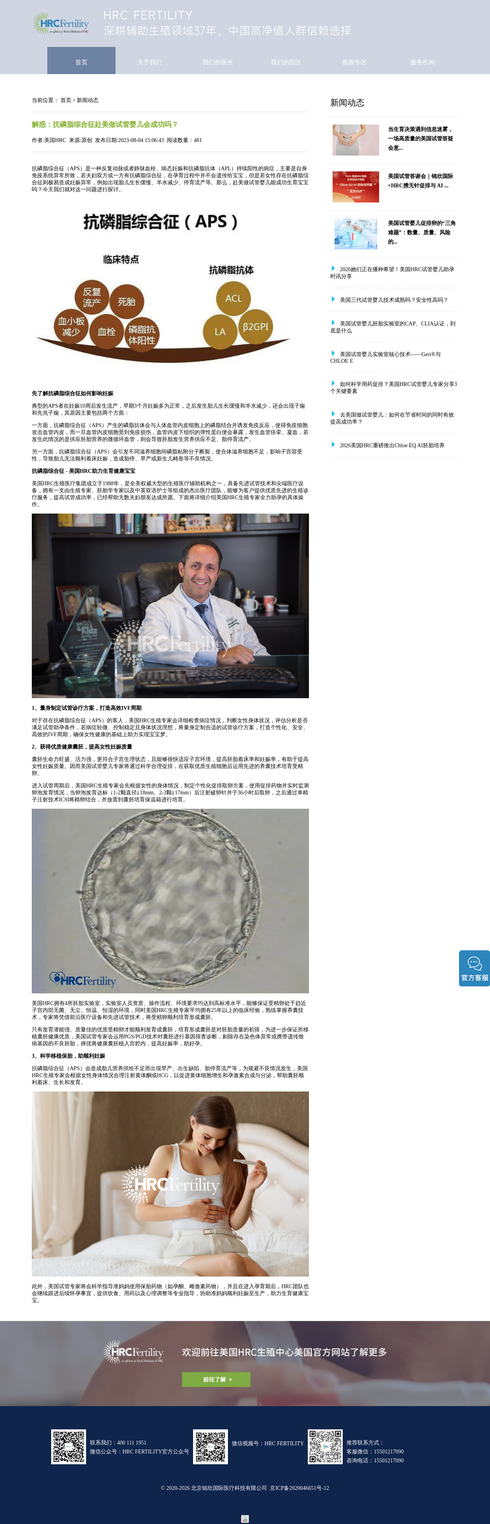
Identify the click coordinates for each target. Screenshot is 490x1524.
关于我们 (149, 62)
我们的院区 (286, 62)
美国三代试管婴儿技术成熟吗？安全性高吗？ (394, 300)
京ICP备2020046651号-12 (299, 1488)
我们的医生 (217, 62)
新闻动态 (87, 100)
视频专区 (354, 62)
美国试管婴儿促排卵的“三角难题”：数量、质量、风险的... (422, 232)
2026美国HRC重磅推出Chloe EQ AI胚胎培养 (392, 445)
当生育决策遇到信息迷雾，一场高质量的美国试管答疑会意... (420, 138)
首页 (81, 62)
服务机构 (422, 62)
